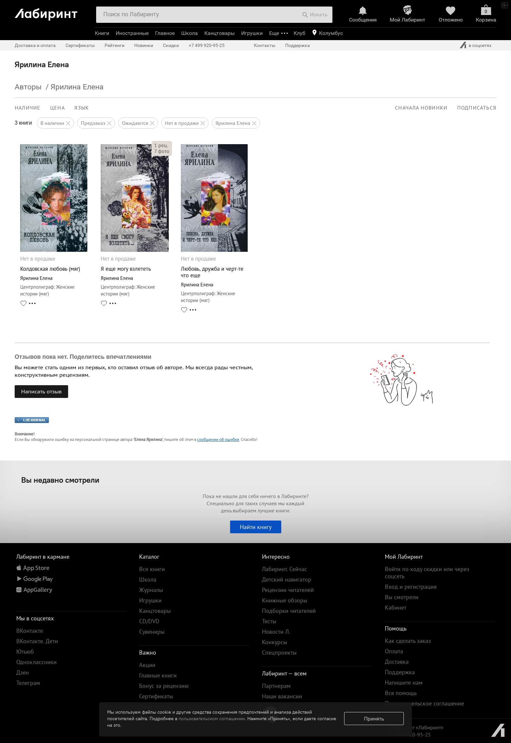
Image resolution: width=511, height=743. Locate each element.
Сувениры (152, 631)
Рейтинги (114, 45)
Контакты (264, 45)
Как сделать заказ (408, 640)
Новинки (143, 45)
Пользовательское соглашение (424, 703)
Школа (189, 33)
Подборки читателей (289, 610)
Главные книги (158, 675)
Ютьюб (25, 651)
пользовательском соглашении (212, 718)
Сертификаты (80, 45)
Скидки (171, 45)
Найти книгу (255, 527)
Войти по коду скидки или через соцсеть (427, 572)
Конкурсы (274, 642)
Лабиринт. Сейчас (284, 569)
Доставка (397, 661)
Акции (147, 665)
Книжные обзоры (284, 600)
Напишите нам (404, 682)
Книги (102, 33)
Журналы (151, 590)
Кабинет (395, 607)
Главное (165, 33)
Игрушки (252, 33)
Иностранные (132, 33)
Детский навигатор (286, 579)
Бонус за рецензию (164, 686)
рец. (161, 145)
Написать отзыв (41, 391)
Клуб (299, 33)
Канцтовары (219, 33)
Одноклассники (36, 662)
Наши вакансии (282, 696)
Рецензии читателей (288, 590)
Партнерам (276, 686)
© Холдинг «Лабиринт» (417, 727)
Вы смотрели (401, 597)
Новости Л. (276, 631)
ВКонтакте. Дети (37, 641)
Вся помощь (400, 693)
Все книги (152, 569)
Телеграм (28, 683)
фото (161, 151)
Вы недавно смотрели (60, 480)
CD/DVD (149, 621)
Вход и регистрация (411, 586)
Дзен (22, 672)
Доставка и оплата (35, 45)
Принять (374, 718)
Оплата (394, 651)
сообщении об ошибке (218, 439)
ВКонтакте (29, 630)
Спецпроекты (279, 652)
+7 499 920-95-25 (207, 45)
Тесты (269, 621)
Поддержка (297, 45)
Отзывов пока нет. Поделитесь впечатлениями (83, 357)
